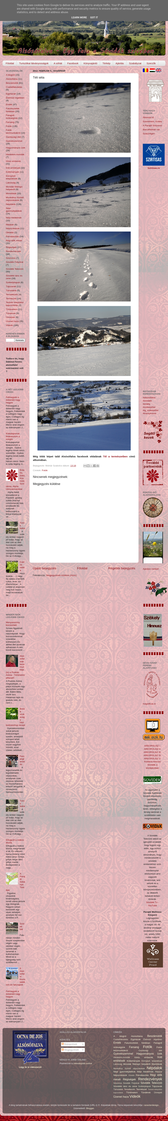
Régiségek (11, 247)
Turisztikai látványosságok (34, 63)
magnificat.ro (149, 703)
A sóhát (58, 63)
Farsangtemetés (22, 760)
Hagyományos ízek (15, 147)
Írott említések (13, 168)
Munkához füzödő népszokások (15, 198)
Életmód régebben (15, 98)
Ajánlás (120, 63)
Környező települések (11, 177)
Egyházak (11, 93)
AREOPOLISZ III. (152, 752)
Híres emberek (13, 161)
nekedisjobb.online (82, 1063)
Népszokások (12, 228)
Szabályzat (135, 63)
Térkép (106, 63)
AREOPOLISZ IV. (152, 755)
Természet (11, 298)
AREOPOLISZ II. (152, 749)
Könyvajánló (90, 63)
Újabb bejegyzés (44, 568)
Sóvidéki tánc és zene (125, 1086)
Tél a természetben (115, 456)
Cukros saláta (22, 566)
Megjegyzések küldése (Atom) (61, 575)
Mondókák (11, 193)
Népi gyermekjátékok (14, 209)
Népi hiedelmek (14, 217)
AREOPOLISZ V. (152, 758)
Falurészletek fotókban (12, 109)
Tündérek (10, 313)
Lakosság (11, 182)
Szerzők (151, 63)
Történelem (11, 309)
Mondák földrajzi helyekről (14, 188)
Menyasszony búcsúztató (13, 623)
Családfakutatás (14, 87)
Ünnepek (10, 317)
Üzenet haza (12, 321)
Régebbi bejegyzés (121, 568)
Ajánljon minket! (151, 569)
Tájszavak (11, 286)
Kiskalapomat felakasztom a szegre (13, 436)
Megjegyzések (70, 1050)
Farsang (10, 122)
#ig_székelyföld (150, 410)
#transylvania (149, 413)
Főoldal (10, 63)
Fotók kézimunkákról (13, 131)
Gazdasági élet (13, 137)
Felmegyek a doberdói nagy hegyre (13, 400)
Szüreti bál (22, 926)
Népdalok (10, 204)
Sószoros (10, 258)
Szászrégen (149, 133)
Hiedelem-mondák (15, 154)
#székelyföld (149, 407)
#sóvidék (147, 401)
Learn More (79, 17)
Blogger (90, 1108)
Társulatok (11, 290)
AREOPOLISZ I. (152, 746)
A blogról (10, 75)
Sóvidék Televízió (14, 269)
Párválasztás (12, 236)
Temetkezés (12, 294)
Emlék (9, 104)
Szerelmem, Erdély (152, 121)
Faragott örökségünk (12, 116)
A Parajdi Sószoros (152, 125)
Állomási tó (148, 117)
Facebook (72, 63)
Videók (9, 325)
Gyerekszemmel (14, 141)
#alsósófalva (149, 397)
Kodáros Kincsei (152, 761)
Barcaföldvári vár (151, 129)
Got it (94, 17)
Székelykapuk (13, 282)
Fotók (45, 470)
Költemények (12, 172)
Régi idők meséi (14, 240)
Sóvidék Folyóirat (14, 262)
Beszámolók (12, 83)
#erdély (146, 404)
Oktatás (10, 232)
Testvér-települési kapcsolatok (15, 303)
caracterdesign (151, 1105)
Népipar (10, 224)
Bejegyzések (69, 1044)
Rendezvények (13, 251)
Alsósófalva (11, 79)
